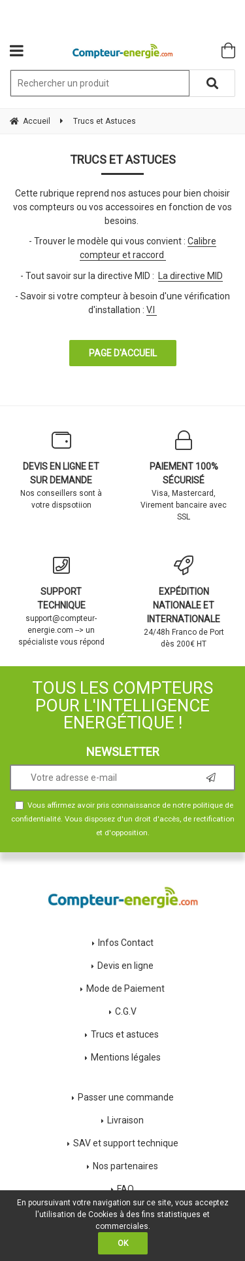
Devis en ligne (125, 965)
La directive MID (190, 276)
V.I (150, 310)
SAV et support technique (125, 1143)
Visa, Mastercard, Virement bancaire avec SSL (184, 475)
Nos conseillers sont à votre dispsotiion (61, 470)
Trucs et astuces (126, 1034)
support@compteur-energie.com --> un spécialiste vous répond (61, 601)
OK (123, 1243)
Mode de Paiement (125, 988)
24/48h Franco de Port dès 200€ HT (184, 602)
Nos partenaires (125, 1166)
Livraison (125, 1120)
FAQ (125, 1189)
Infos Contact (126, 942)
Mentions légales (126, 1057)
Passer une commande (126, 1097)
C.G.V (126, 1011)
